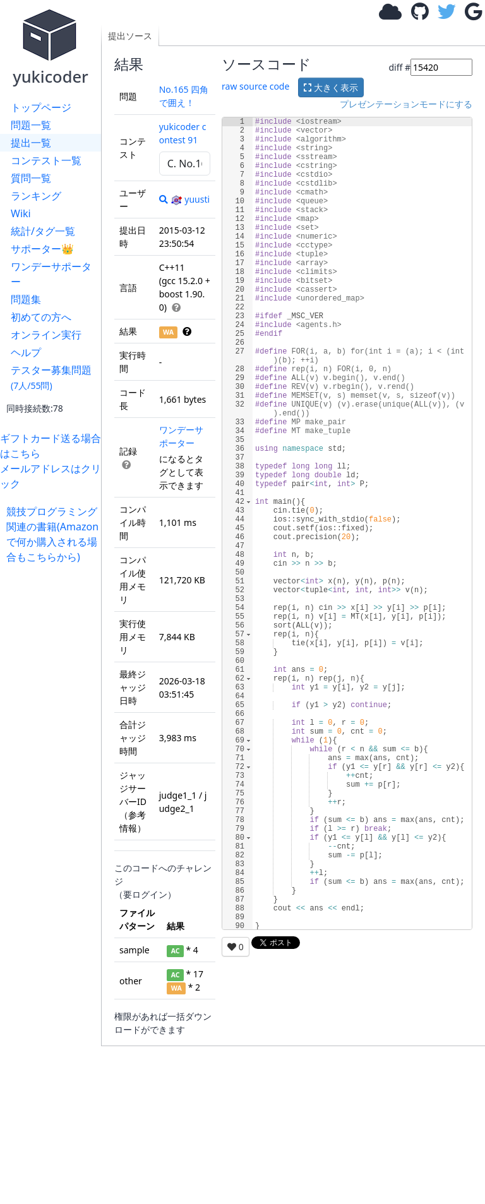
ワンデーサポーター (51, 274)
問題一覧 (31, 125)
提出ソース (130, 36)
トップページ (41, 107)
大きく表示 (331, 87)
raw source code (255, 86)
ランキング (36, 196)
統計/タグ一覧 (43, 231)
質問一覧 (31, 178)
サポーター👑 (42, 249)
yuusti (190, 199)
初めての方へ (41, 317)
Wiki (21, 213)
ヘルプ (26, 352)
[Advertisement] (53, 753)
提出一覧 (31, 143)
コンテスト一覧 (46, 160)
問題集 (26, 299)
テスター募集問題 (51, 377)
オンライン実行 (46, 335)
